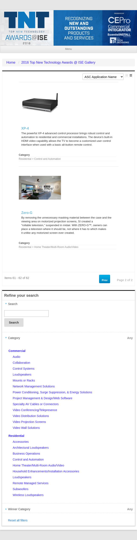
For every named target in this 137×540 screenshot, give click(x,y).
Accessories (21, 441)
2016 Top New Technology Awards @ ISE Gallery (58, 62)
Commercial (16, 351)
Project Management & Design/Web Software (42, 398)
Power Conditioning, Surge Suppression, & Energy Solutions (52, 392)
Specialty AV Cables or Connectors (36, 404)
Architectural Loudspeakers (31, 447)
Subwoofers (20, 489)
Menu (68, 49)
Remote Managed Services (30, 483)
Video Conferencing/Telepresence (35, 410)
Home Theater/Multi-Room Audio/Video (38, 465)
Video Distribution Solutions (31, 416)
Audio (16, 356)
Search (14, 322)
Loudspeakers (22, 374)
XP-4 (25, 128)
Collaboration (21, 362)
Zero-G (26, 213)
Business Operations (26, 453)
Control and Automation (28, 459)
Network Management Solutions (34, 386)
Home (10, 62)
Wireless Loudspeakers (28, 495)
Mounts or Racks (24, 380)
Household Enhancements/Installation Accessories (46, 471)
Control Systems (24, 368)
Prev (105, 280)
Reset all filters (18, 520)
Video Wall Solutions (26, 427)
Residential (16, 435)
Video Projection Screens (29, 422)
